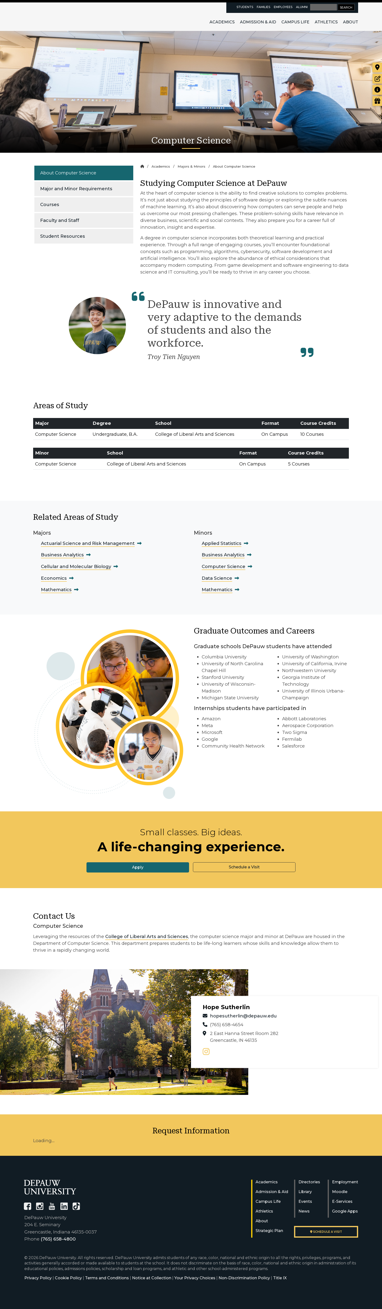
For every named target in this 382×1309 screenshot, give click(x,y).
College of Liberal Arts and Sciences (146, 936)
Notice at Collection (151, 1278)
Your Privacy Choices (194, 1278)
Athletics (326, 22)
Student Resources (62, 236)
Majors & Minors (191, 166)
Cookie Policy (68, 1278)
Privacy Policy (38, 1278)
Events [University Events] (305, 1201)
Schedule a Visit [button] (244, 867)
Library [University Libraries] (305, 1191)
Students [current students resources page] (245, 7)
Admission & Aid (258, 22)
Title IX (280, 1278)
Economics (54, 578)
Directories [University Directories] (309, 1182)
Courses (49, 204)
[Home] (142, 166)
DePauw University (50, 16)
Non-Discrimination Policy (244, 1278)
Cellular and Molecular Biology (76, 566)
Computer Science (223, 566)
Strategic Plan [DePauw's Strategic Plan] (269, 1230)
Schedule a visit (326, 1231)
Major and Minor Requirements (76, 188)
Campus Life (295, 22)
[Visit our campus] (377, 67)
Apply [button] (137, 867)
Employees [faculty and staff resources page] (283, 7)
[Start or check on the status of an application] (377, 79)
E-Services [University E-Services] (342, 1201)
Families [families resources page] (263, 7)
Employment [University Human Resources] (345, 1182)
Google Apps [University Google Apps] (345, 1211)
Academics (222, 22)
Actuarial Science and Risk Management (88, 543)
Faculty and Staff (59, 220)
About (350, 22)
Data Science (217, 578)
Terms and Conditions (107, 1278)
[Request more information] (377, 90)
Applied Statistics (221, 543)
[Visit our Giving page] (377, 101)
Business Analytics (62, 555)
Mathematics (56, 589)
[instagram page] (206, 1052)
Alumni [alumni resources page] (302, 7)
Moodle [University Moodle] (339, 1191)
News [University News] (304, 1211)
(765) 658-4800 (58, 1239)
